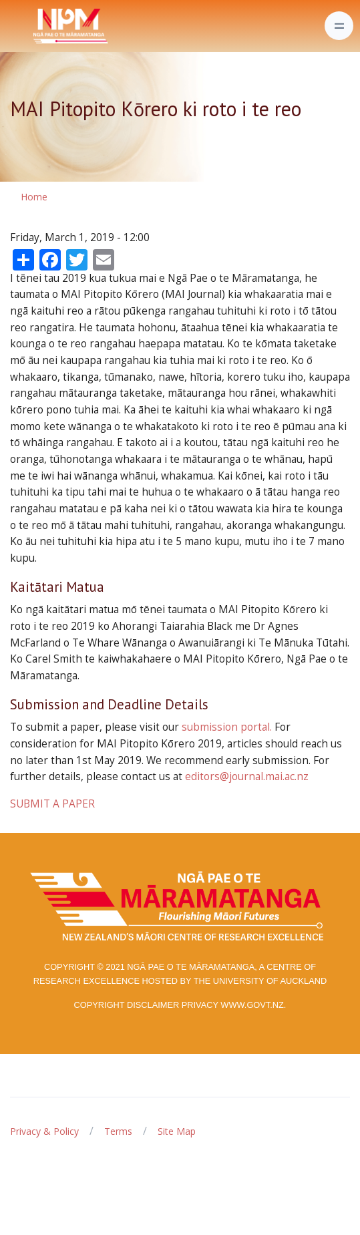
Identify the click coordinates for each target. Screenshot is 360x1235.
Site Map (177, 1131)
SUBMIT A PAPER (52, 804)
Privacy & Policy (44, 1131)
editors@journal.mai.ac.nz (247, 776)
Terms (118, 1131)
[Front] (37, 26)
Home (34, 196)
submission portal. (227, 727)
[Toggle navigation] (339, 25)
